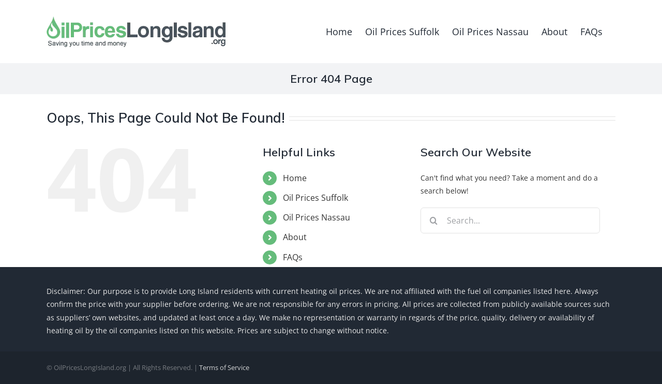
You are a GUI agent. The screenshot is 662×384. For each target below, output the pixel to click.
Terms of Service (224, 367)
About (295, 237)
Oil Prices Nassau (316, 217)
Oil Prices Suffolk (315, 197)
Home (295, 178)
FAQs (293, 257)
